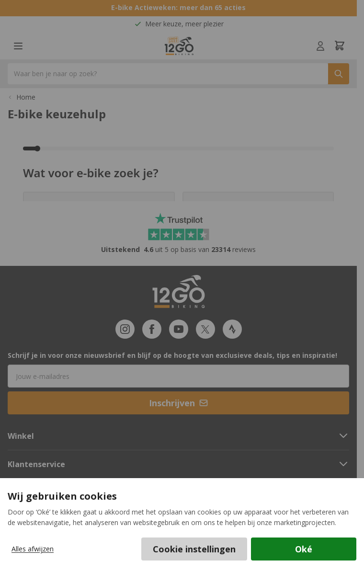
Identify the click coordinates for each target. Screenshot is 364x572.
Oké (303, 549)
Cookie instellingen (194, 549)
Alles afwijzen (32, 548)
